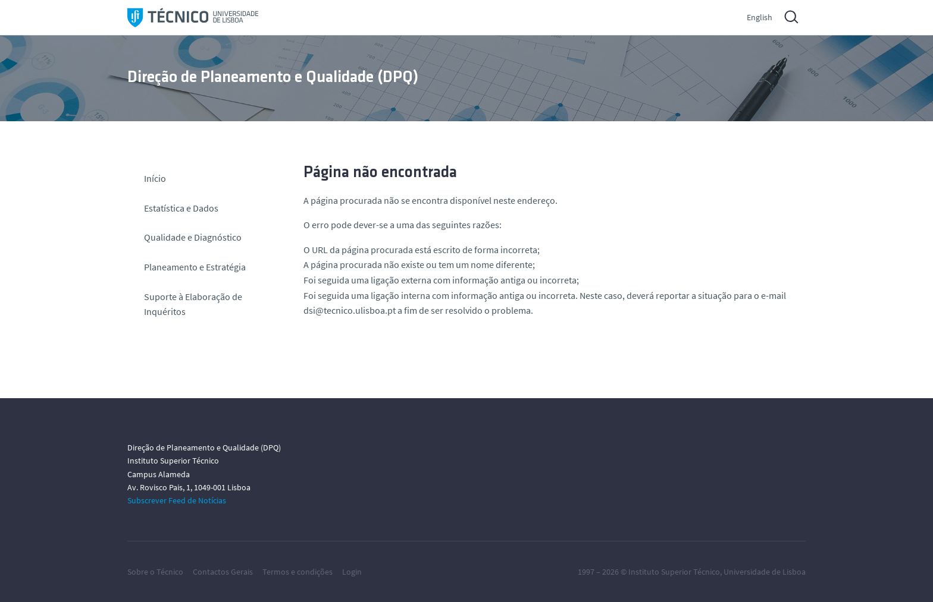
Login (352, 571)
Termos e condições (297, 571)
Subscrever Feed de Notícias (176, 500)
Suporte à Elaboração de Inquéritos (193, 304)
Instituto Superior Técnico (674, 571)
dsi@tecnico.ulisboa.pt (349, 310)
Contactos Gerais (223, 571)
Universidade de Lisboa (765, 571)
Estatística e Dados (181, 208)
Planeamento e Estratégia (195, 267)
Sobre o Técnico (155, 571)
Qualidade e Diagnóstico (193, 237)
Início (155, 178)
